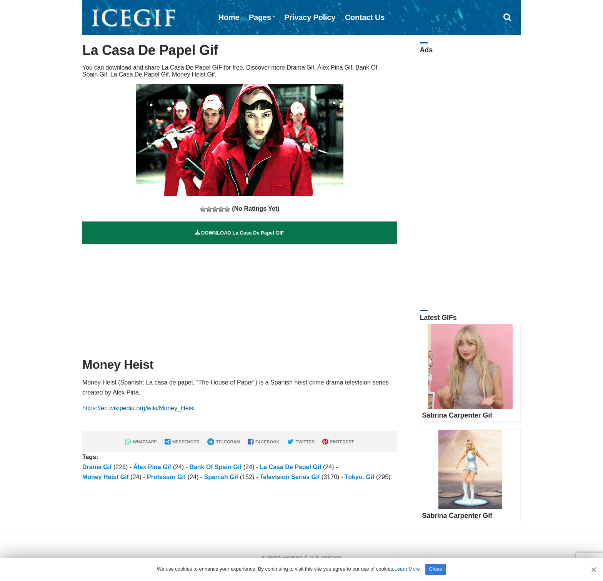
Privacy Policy (309, 17)
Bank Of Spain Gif (215, 467)
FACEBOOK (263, 441)
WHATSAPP (141, 441)
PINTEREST (338, 441)
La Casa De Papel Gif (290, 467)
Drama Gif (97, 467)
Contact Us (365, 17)
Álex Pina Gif (152, 467)
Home (229, 17)
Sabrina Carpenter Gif (457, 415)
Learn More (407, 569)
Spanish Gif (221, 477)
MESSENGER (182, 441)
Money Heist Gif (105, 477)
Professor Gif (166, 477)
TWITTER (301, 441)
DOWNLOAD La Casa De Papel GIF (239, 233)
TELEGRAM (223, 441)
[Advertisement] (239, 298)
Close (436, 569)
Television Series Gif (290, 477)
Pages (260, 17)
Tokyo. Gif (360, 477)
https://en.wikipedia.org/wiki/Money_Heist (138, 408)
